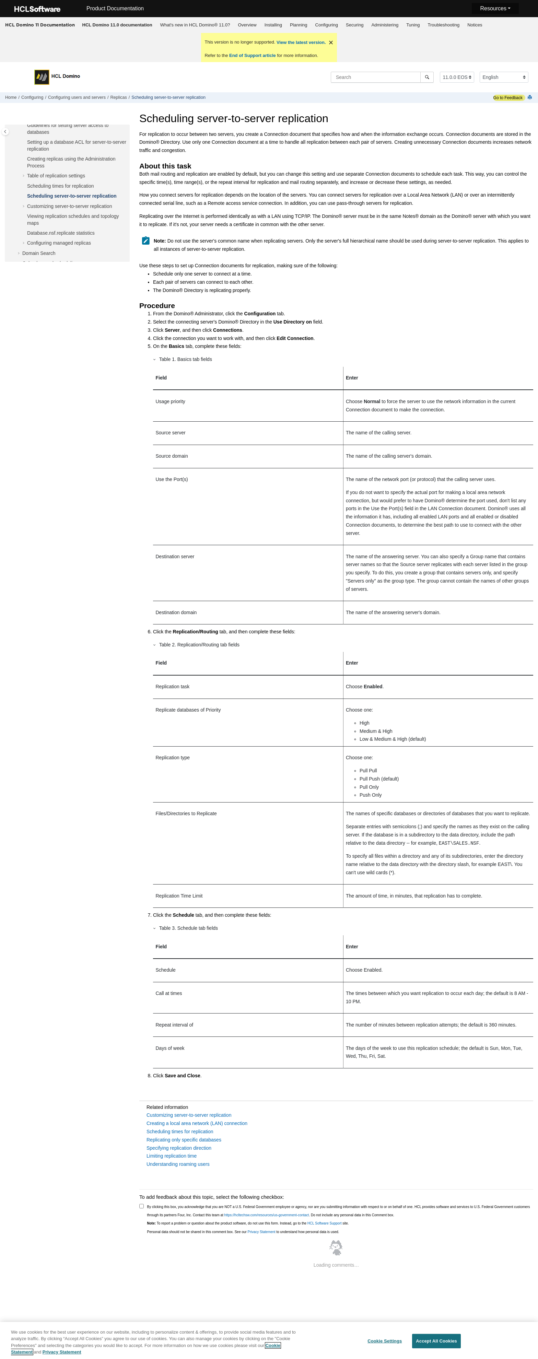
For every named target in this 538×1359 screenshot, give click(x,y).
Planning (298, 24)
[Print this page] (530, 98)
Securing (354, 24)
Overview (247, 24)
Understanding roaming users (178, 1164)
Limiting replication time (172, 1156)
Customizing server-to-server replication (69, 206)
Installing (273, 24)
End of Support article (252, 55)
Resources (493, 8)
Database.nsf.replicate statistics (61, 233)
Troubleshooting (443, 24)
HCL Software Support (324, 1223)
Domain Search (39, 253)
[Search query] (382, 77)
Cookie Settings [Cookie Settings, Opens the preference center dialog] (384, 1343)
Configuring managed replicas (59, 243)
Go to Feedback (508, 97)
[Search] (427, 77)
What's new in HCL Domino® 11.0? (195, 24)
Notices (474, 24)
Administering (384, 24)
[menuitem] (117, 25)
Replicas (118, 97)
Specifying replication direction (179, 1148)
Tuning (413, 24)
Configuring (326, 24)
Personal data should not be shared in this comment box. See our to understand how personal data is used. (243, 1232)
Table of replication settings (56, 175)
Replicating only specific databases (184, 1140)
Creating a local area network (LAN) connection (197, 1123)
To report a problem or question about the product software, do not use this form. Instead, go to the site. (248, 1223)
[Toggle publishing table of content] (5, 131)
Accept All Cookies (436, 1343)
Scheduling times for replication (60, 186)
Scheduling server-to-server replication (168, 97)
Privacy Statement (261, 1232)
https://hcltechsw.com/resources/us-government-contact (266, 1215)
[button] (24, 125)
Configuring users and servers (77, 97)
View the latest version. (300, 42)
